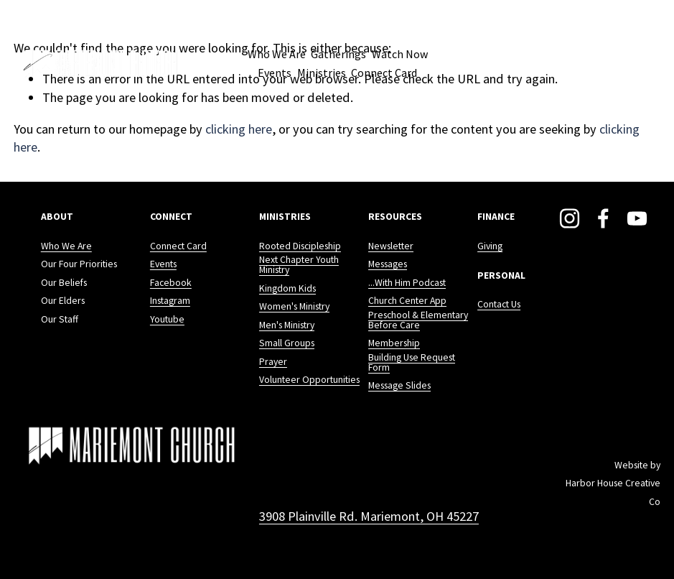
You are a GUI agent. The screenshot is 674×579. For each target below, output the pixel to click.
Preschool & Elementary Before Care (418, 320)
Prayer (273, 362)
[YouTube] (637, 218)
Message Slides (399, 384)
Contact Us (498, 307)
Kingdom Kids (287, 289)
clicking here (238, 129)
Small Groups (286, 343)
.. (370, 285)
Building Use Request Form (411, 360)
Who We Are (66, 249)
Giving (489, 249)
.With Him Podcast (409, 285)
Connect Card (384, 72)
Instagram (170, 303)
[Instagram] (569, 218)
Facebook (171, 285)
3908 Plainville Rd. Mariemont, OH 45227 (369, 512)
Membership (394, 343)
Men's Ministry (286, 325)
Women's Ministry (294, 307)
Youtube (167, 322)
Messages (387, 266)
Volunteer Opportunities (309, 380)
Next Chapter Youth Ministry (299, 264)
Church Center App (407, 303)
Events (274, 72)
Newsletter (390, 249)
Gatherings (338, 54)
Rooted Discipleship (300, 249)
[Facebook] (603, 218)
